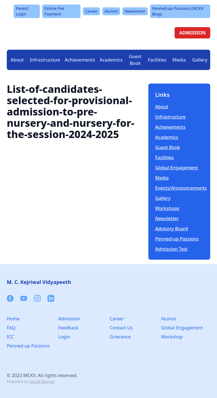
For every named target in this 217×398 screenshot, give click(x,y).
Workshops (167, 208)
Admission (69, 319)
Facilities (164, 157)
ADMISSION (192, 33)
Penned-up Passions (177, 239)
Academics (166, 137)
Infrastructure (170, 117)
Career (91, 11)
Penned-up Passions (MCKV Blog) (178, 11)
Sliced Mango (41, 381)
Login (64, 337)
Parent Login (22, 11)
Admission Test (171, 249)
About (161, 107)
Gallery (199, 60)
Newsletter (135, 11)
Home (13, 319)
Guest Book (135, 59)
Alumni (111, 11)
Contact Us (121, 328)
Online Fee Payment (54, 11)
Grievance (120, 337)
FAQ (11, 328)
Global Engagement (176, 168)
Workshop (172, 337)
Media (161, 178)
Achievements (80, 60)
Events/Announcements (179, 188)
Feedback (68, 328)
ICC (10, 337)
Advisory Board (171, 229)
